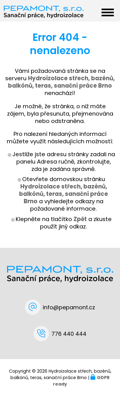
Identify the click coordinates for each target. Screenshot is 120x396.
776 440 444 (68, 334)
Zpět (80, 219)
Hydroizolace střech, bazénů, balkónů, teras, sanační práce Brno (63, 194)
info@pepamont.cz (69, 307)
